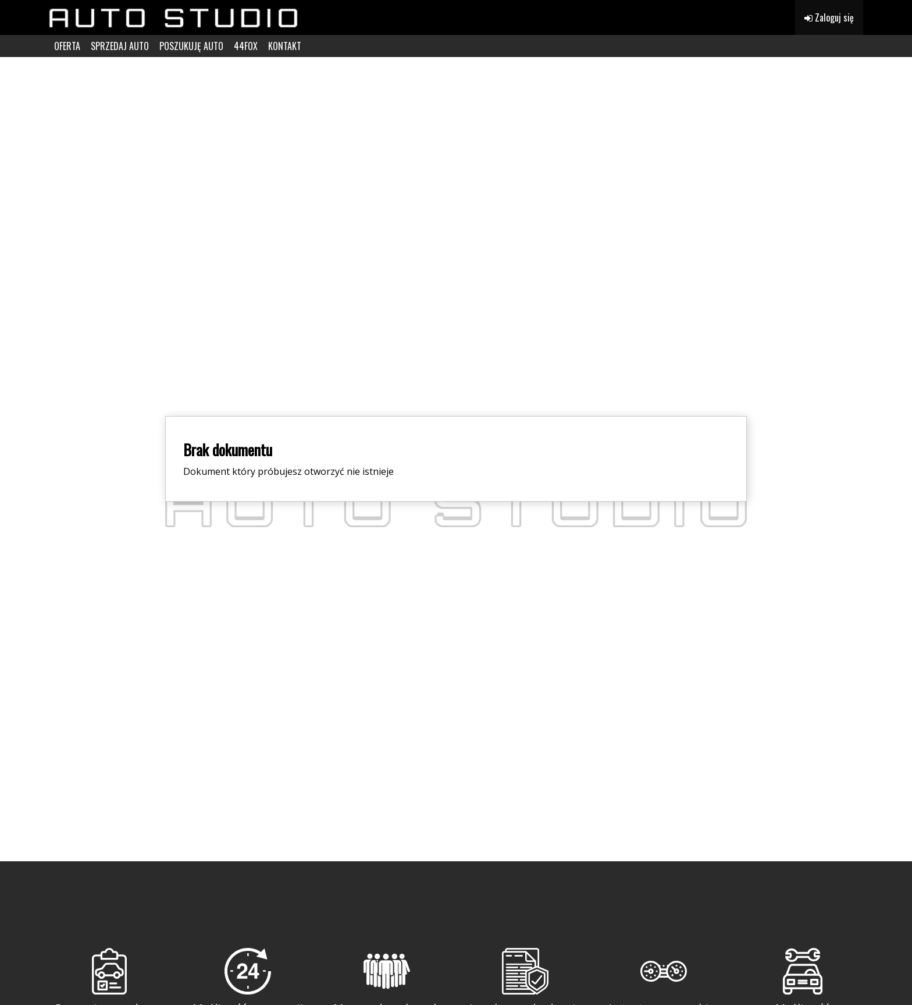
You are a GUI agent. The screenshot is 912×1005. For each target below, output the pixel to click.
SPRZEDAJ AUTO (120, 46)
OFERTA (67, 46)
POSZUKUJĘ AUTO (191, 46)
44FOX (246, 46)
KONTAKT (284, 46)
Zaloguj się (829, 17)
